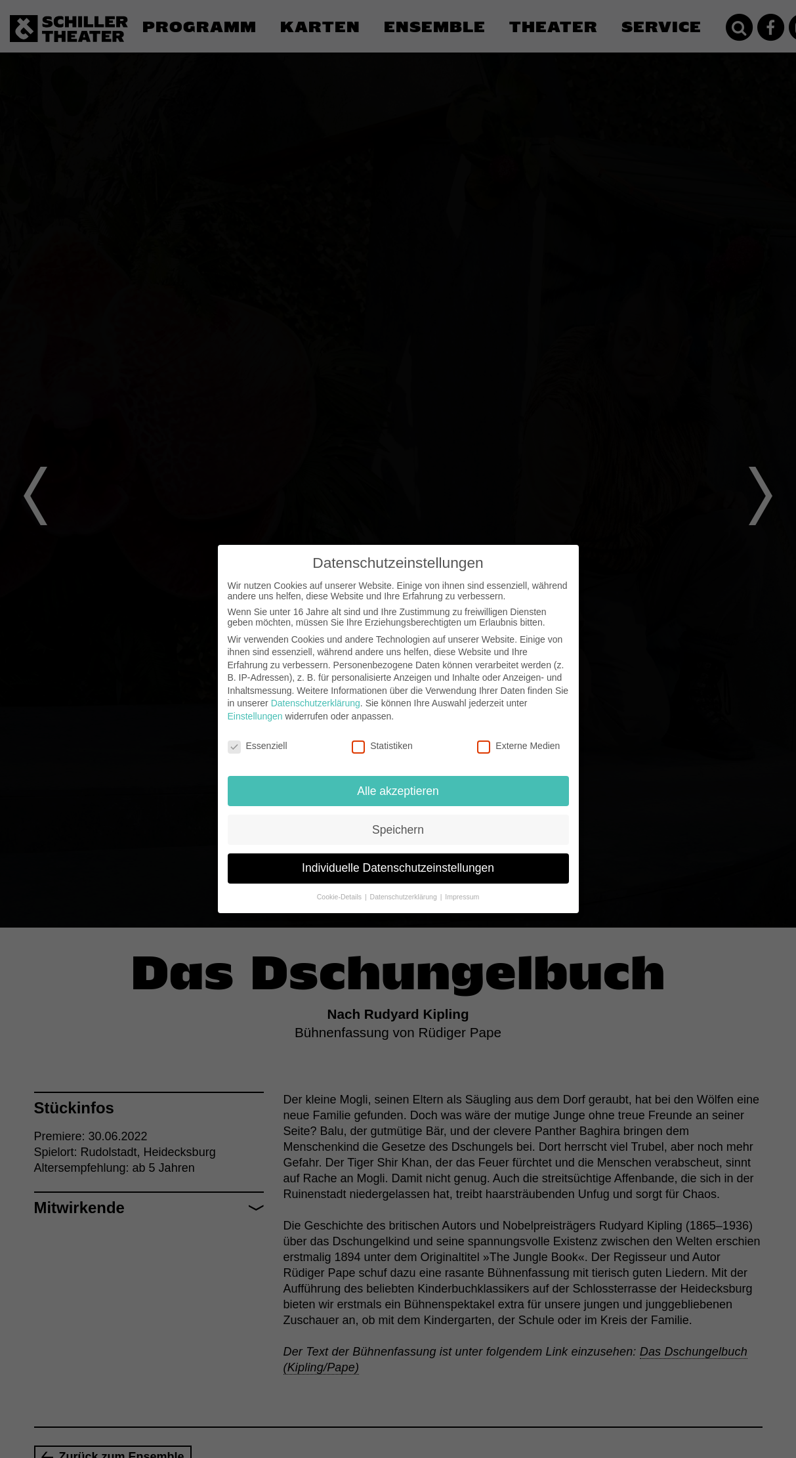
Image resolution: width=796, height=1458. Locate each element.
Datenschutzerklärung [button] (404, 895)
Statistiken (382, 744)
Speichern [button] (398, 827)
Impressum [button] (462, 895)
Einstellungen (255, 715)
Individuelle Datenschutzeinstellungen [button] (398, 866)
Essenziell (257, 744)
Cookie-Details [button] (340, 895)
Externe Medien (518, 744)
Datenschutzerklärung (315, 702)
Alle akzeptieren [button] (398, 789)
